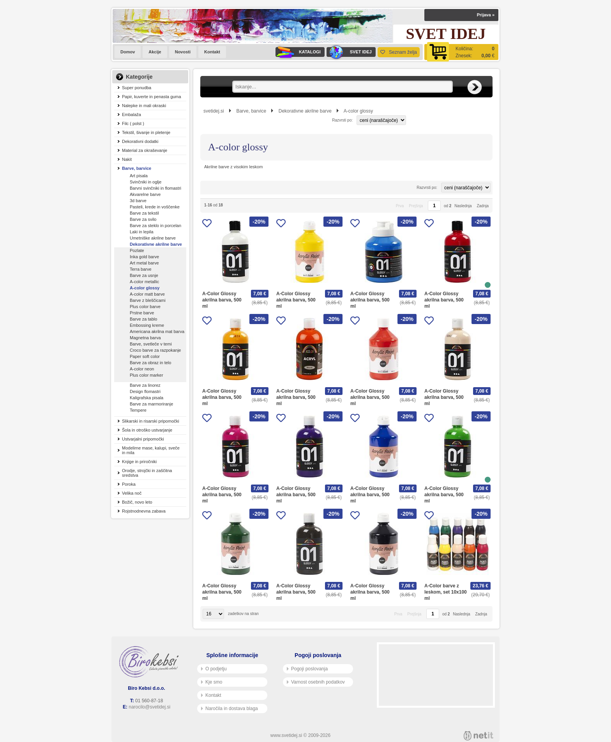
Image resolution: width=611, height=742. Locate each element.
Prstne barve (142, 312)
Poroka (129, 484)
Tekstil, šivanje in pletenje (146, 132)
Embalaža (131, 114)
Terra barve (141, 269)
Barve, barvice (136, 168)
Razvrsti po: (342, 120)
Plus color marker (146, 375)
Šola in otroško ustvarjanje (147, 430)
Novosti (183, 51)
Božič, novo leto (137, 502)
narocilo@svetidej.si (149, 707)
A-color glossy (144, 288)
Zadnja (483, 206)
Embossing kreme (147, 325)
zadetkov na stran (243, 614)
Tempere (138, 410)
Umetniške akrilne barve (153, 238)
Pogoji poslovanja (307, 669)
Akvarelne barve (145, 194)
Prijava (485, 14)
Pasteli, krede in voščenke (155, 206)
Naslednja (462, 206)
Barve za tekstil (144, 213)
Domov (127, 51)
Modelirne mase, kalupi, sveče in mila (151, 450)
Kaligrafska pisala (146, 397)
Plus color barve (145, 306)
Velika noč (131, 493)
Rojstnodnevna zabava (144, 511)
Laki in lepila (142, 231)
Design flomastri (145, 391)
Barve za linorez (145, 385)
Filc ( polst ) (133, 123)
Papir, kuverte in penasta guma (151, 96)
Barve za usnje (144, 275)
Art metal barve (144, 263)
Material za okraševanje (144, 150)
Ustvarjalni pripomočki (143, 439)
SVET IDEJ (349, 52)
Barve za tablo (143, 319)
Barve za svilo (143, 219)
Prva (400, 206)
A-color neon (142, 369)
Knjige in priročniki (139, 461)
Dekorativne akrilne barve (156, 244)
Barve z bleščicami (148, 300)
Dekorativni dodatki (140, 141)
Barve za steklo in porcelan (155, 225)
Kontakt (212, 51)
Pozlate (137, 250)
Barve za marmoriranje (151, 404)
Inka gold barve (144, 256)
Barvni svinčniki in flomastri (155, 188)
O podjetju (214, 669)
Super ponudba (136, 87)
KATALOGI (298, 52)
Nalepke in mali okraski (144, 105)
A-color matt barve (147, 294)
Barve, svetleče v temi (151, 344)
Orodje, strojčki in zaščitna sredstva (147, 473)
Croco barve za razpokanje (155, 350)
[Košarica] (461, 52)
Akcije (154, 51)
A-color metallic (144, 281)
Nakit (127, 159)
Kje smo (211, 682)
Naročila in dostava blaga (229, 708)
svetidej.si (213, 111)
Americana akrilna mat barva (157, 331)
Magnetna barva (145, 337)
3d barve (138, 200)
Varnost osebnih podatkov (316, 682)
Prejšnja (416, 206)
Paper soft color (145, 356)
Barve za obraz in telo (150, 362)
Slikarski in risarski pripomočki (150, 421)
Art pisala (139, 175)
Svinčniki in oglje (145, 182)
